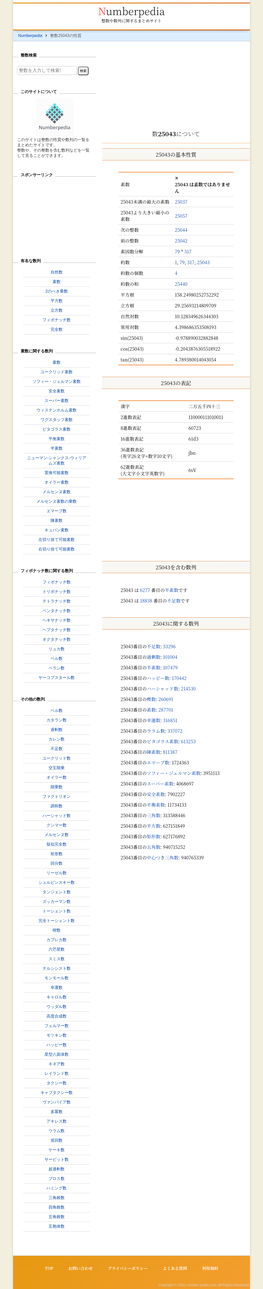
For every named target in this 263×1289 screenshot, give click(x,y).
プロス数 (57, 1178)
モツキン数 (57, 1035)
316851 (170, 720)
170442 (179, 678)
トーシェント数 (56, 911)
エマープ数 (158, 762)
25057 (181, 215)
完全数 (57, 329)
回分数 (57, 863)
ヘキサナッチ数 (56, 620)
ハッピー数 (158, 678)
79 (177, 251)
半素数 (171, 590)
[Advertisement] (176, 84)
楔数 (151, 699)
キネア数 (57, 1064)
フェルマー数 (57, 1026)
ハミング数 (57, 1188)
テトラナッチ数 (56, 601)
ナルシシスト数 (56, 968)
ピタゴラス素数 (162, 741)
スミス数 (57, 959)
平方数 (153, 825)
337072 (175, 730)
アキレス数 (57, 1121)
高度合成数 (57, 1016)
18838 (146, 600)
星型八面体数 (57, 1054)
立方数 (57, 310)
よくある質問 (175, 1268)
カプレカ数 (57, 940)
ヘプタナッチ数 (56, 630)
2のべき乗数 (57, 291)
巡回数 (57, 1140)
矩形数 (153, 836)
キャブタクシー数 (56, 1092)
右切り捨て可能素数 (56, 549)
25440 (181, 284)
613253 (188, 741)
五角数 (153, 847)
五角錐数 (57, 1217)
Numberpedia (131, 11)
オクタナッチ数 (56, 639)
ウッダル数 (57, 1006)
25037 (181, 201)
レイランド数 (57, 1073)
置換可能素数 (57, 473)
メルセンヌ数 (57, 835)
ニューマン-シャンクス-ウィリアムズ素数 (56, 460)
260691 (165, 699)
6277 (145, 590)
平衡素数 (156, 804)
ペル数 (57, 658)
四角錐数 (57, 1207)
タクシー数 (57, 1083)
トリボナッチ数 (56, 591)
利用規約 (210, 1268)
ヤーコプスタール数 (56, 677)
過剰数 (153, 657)
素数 (151, 709)
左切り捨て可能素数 (56, 539)
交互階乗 (57, 768)
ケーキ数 (57, 1150)
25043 (203, 262)
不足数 (174, 600)
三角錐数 (57, 1197)
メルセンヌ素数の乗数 (56, 501)
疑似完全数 (57, 844)
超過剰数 (57, 1169)
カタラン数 (57, 720)
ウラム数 (156, 730)
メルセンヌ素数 (56, 492)
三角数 (153, 815)
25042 (181, 240)
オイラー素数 (57, 482)
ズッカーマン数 (56, 901)
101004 (170, 657)
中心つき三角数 (163, 857)
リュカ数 (57, 649)
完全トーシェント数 (56, 920)
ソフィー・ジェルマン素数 (173, 773)
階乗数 (57, 787)
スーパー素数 (160, 783)
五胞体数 (57, 1226)
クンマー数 (57, 825)
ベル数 (57, 710)
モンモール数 (57, 978)
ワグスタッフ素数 (56, 420)
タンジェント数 (56, 892)
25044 (181, 229)
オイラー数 (57, 777)
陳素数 (153, 752)
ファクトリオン (56, 796)
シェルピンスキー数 (56, 882)
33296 (169, 646)
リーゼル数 (57, 873)
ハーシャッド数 (162, 688)
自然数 (57, 272)
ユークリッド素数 (56, 372)
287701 (165, 709)
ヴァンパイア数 (56, 1102)
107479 (170, 667)
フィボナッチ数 (56, 320)
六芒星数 (57, 949)
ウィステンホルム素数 (56, 410)
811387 (170, 752)
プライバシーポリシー (128, 1268)
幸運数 (153, 720)
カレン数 (57, 739)
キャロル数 (57, 997)
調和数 (57, 806)
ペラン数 (57, 668)
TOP (49, 1268)
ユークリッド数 (56, 758)
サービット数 (57, 1159)
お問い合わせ (80, 1268)
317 (187, 251)
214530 (188, 688)
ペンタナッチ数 (56, 611)
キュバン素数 (57, 530)
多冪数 (57, 1112)
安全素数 (156, 794)
